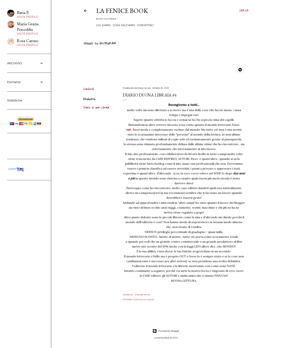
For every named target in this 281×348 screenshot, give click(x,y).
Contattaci (145, 25)
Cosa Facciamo (124, 25)
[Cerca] (244, 10)
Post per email (142, 294)
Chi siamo (103, 25)
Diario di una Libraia (96, 107)
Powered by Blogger (166, 331)
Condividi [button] (88, 89)
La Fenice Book (122, 10)
